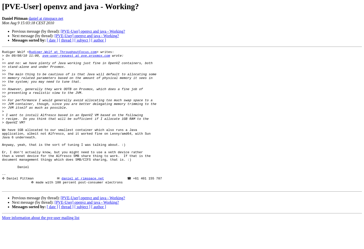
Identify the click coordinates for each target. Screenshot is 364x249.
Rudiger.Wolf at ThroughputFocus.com (63, 52)
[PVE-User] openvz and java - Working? (93, 31)
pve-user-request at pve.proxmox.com (76, 57)
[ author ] (98, 40)
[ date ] (52, 40)
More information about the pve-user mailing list (40, 245)
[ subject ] (82, 40)
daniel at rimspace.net (46, 18)
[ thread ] (66, 40)
